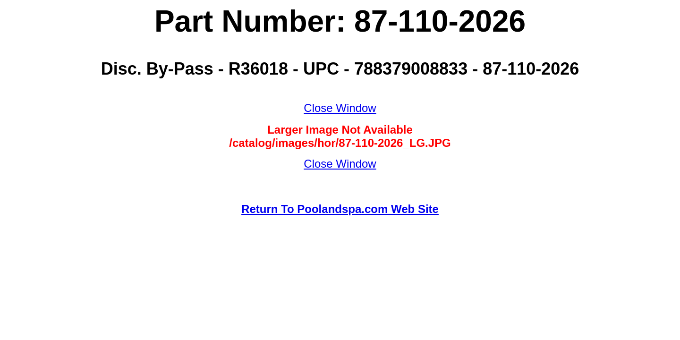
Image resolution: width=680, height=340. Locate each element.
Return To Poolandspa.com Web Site (340, 209)
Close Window (340, 108)
